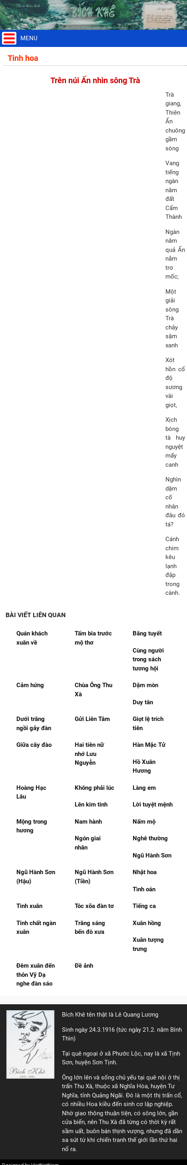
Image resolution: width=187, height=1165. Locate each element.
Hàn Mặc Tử (149, 744)
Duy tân (143, 702)
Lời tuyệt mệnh (153, 804)
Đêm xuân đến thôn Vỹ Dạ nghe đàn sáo (35, 974)
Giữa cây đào (34, 744)
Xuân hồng (147, 923)
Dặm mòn (145, 685)
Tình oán (144, 889)
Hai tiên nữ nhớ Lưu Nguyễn (89, 753)
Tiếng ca (144, 906)
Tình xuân (29, 906)
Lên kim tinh (91, 804)
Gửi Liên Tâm (92, 719)
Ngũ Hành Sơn (152, 855)
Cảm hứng (30, 685)
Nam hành (88, 821)
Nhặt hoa (145, 872)
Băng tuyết (147, 633)
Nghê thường (150, 838)
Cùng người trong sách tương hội (148, 659)
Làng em (144, 787)
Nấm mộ (144, 821)
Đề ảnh (84, 965)
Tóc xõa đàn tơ (94, 906)
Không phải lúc (94, 787)
